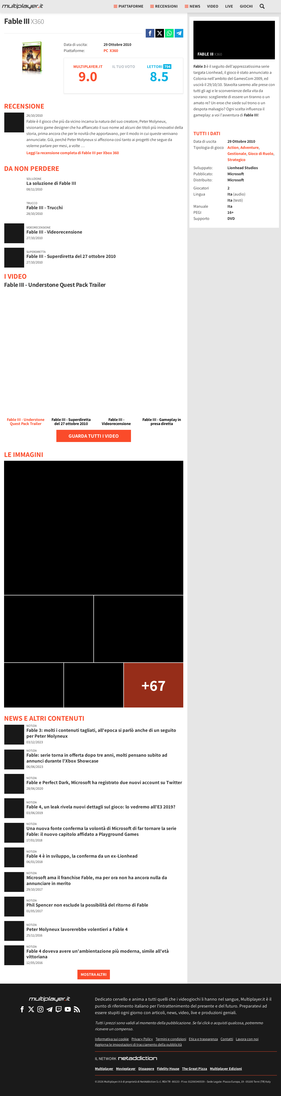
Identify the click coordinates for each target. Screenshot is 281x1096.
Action (233, 147)
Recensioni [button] (164, 6)
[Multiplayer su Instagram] (40, 1009)
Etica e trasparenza (203, 1038)
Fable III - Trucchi (44, 207)
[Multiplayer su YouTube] (68, 1009)
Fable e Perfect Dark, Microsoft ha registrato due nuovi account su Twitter (104, 782)
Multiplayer (104, 1068)
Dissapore (146, 1068)
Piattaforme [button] (128, 6)
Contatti (227, 1038)
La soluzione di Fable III (51, 183)
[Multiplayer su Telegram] (49, 1009)
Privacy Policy (142, 1038)
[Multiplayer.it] (22, 6)
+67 (153, 685)
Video (212, 6)
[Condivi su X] (159, 33)
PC (106, 50)
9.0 (87, 76)
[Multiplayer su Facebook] (22, 1009)
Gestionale (236, 153)
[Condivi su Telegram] (179, 33)
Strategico (236, 159)
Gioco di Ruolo (260, 153)
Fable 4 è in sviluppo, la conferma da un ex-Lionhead (82, 856)
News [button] (192, 6)
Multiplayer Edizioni (226, 1068)
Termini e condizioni (171, 1038)
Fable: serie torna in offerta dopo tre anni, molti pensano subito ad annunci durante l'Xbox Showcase (96, 758)
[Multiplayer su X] (31, 1009)
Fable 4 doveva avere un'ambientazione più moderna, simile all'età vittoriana (97, 954)
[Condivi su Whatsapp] (169, 33)
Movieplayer (126, 1068)
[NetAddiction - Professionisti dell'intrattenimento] (137, 1059)
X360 (114, 50)
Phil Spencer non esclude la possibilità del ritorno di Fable (87, 905)
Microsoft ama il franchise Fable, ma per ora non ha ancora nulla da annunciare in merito (96, 880)
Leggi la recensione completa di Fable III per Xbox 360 (72, 152)
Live (229, 6)
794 (167, 66)
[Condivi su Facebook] (150, 33)
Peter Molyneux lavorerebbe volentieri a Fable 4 (77, 929)
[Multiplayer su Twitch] (59, 1009)
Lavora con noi (247, 1038)
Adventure (249, 147)
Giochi (246, 6)
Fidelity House (168, 1068)
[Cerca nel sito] (262, 6)
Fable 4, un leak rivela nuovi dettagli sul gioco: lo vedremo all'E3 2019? (100, 807)
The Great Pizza (194, 1068)
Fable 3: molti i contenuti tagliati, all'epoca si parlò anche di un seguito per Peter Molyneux (101, 733)
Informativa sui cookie (112, 1038)
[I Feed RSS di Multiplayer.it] (77, 1009)
